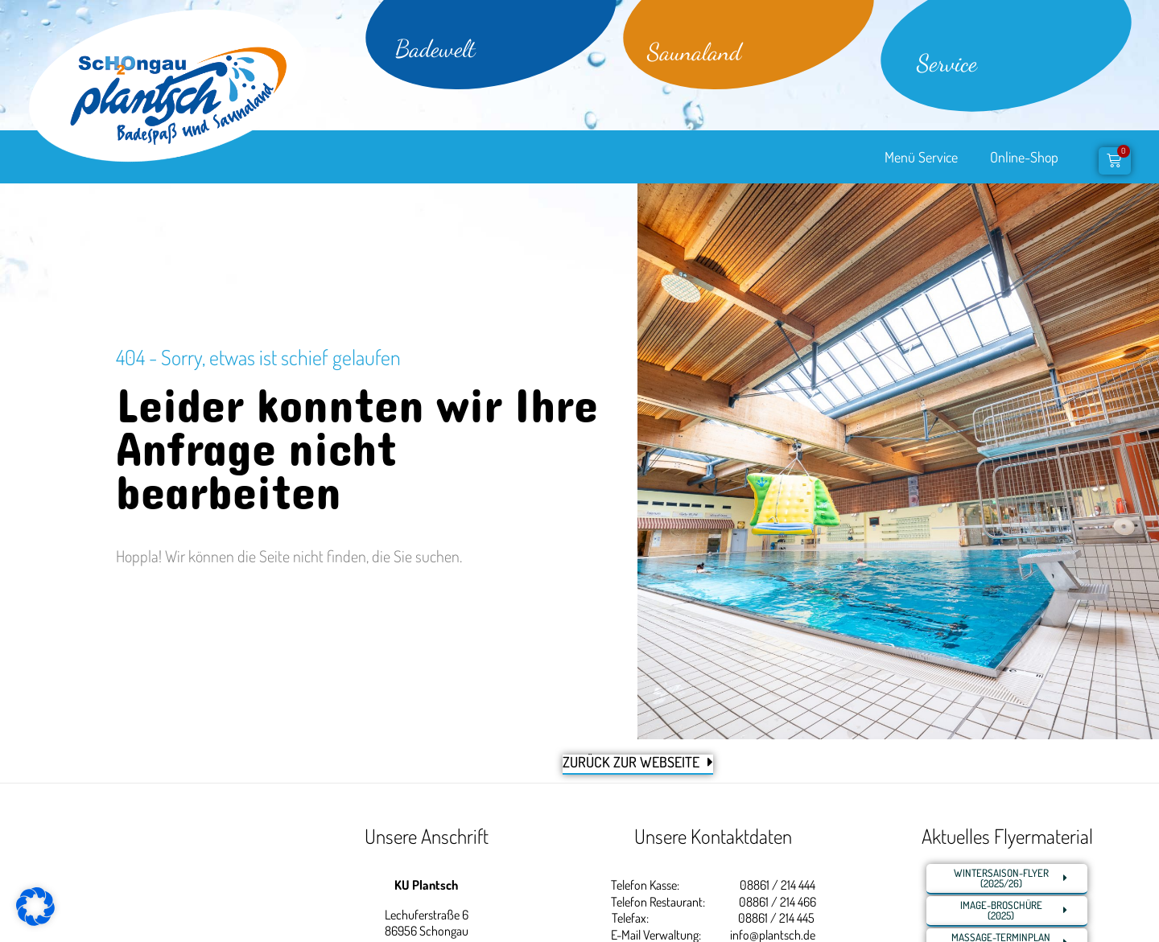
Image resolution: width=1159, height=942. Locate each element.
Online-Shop (1024, 157)
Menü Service (921, 157)
